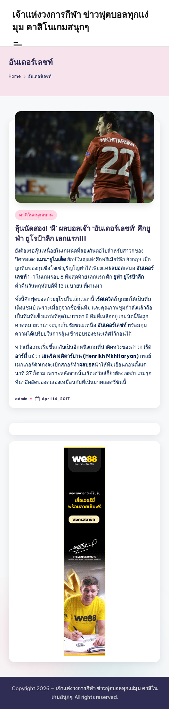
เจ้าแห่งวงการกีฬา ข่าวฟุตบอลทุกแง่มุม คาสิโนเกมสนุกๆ (80, 21)
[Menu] (17, 44)
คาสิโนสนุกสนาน (36, 214)
